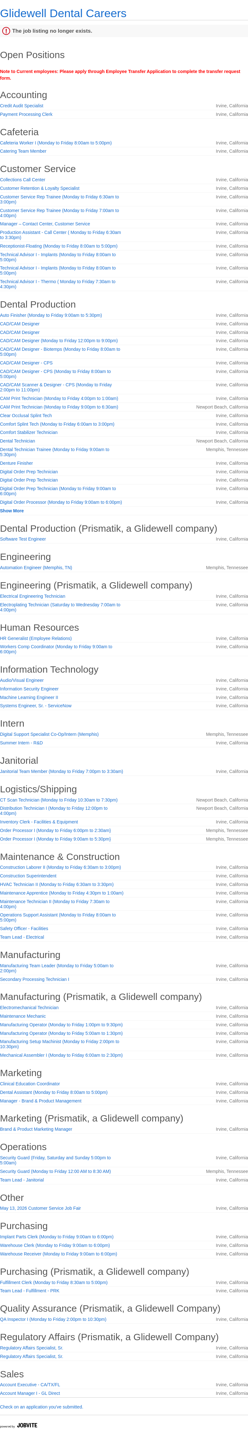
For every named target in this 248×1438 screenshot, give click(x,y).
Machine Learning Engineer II (29, 697)
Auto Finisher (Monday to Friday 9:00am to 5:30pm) (51, 315)
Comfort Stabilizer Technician (29, 432)
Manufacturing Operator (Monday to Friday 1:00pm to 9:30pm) (61, 1024)
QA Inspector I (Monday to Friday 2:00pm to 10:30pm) (53, 1319)
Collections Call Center (22, 179)
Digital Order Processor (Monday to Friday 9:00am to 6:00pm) (61, 502)
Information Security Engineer (29, 688)
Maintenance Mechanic (23, 1016)
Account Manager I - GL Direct (30, 1393)
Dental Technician (17, 440)
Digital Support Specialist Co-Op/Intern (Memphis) (49, 734)
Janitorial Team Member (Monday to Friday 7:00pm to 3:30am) (61, 771)
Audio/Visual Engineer (22, 680)
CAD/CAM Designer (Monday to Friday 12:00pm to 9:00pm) (59, 340)
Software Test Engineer (23, 539)
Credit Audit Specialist (21, 105)
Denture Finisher (16, 463)
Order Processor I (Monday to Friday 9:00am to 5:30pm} (55, 839)
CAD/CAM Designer (19, 323)
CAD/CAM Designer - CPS (26, 362)
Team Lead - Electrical (22, 937)
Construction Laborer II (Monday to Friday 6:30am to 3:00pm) (60, 867)
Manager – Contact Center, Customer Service (45, 223)
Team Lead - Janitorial (22, 1179)
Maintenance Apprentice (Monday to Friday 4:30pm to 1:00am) (61, 892)
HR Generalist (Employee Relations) (36, 638)
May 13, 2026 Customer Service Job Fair (40, 1208)
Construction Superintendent (28, 875)
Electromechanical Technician (29, 1007)
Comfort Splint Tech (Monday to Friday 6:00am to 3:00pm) (57, 424)
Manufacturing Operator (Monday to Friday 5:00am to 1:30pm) (61, 1033)
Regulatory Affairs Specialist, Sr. (31, 1347)
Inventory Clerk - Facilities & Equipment (39, 821)
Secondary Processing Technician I (34, 979)
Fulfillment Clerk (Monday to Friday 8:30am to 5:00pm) (53, 1282)
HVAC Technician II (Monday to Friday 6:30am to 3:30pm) (57, 884)
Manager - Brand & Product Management (40, 1100)
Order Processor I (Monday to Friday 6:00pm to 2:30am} (55, 830)
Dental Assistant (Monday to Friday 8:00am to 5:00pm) (54, 1092)
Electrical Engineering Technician (32, 596)
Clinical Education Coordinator (30, 1083)
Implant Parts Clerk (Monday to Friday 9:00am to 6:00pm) (57, 1236)
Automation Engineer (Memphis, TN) (36, 567)
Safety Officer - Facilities (24, 928)
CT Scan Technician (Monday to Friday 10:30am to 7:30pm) (59, 799)
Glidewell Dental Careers (63, 13)
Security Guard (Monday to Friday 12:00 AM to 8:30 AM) (55, 1171)
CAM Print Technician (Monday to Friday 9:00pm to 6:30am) (59, 406)
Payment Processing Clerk (26, 114)
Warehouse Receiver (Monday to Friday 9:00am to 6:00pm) (58, 1253)
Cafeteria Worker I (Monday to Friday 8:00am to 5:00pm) (56, 142)
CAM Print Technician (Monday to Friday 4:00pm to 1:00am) (59, 398)
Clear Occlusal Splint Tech (26, 415)
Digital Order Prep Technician (29, 471)
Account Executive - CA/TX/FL (30, 1384)
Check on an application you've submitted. (41, 1406)
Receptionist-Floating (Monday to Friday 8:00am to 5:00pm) (59, 246)
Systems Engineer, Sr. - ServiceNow (36, 705)
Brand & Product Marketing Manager (36, 1129)
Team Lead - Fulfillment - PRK (29, 1290)
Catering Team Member (23, 151)
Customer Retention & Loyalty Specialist (39, 188)
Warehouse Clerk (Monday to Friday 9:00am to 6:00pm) (55, 1245)
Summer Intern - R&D (21, 742)
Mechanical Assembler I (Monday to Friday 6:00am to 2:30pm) (61, 1055)
